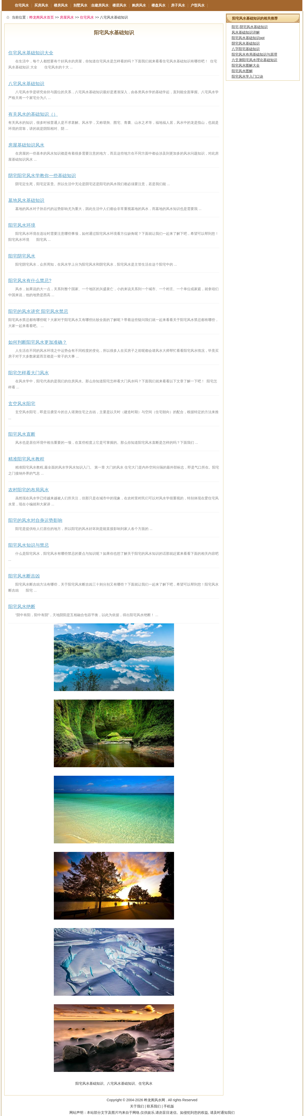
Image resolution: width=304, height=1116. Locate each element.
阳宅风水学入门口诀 (247, 76)
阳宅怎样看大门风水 (28, 372)
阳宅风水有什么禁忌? (29, 280)
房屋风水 (67, 17)
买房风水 (41, 5)
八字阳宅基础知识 (246, 49)
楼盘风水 (158, 5)
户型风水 (198, 5)
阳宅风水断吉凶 (24, 576)
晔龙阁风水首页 (41, 17)
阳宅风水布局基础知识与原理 (254, 54)
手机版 (169, 1106)
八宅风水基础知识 (26, 83)
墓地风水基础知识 (26, 200)
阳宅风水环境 (21, 225)
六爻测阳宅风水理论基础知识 (254, 60)
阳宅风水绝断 (21, 606)
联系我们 (154, 1106)
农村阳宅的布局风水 (28, 489)
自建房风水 (100, 5)
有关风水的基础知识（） (33, 114)
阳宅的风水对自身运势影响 (35, 520)
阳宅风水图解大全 (246, 65)
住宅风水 (22, 5)
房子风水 (178, 5)
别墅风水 (80, 5)
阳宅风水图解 (242, 71)
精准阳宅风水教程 (26, 459)
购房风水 (139, 5)
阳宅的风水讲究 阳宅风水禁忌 (38, 311)
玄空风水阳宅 (21, 403)
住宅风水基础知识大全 (30, 52)
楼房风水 (61, 5)
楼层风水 (119, 5)
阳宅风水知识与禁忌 (28, 545)
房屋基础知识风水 (26, 145)
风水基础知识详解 (246, 32)
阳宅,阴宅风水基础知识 (250, 27)
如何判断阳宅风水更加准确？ (37, 342)
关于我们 (137, 1106)
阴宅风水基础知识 (246, 43)
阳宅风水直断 (21, 434)
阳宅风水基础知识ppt (248, 38)
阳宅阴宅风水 (21, 256)
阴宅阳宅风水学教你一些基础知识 (42, 175)
